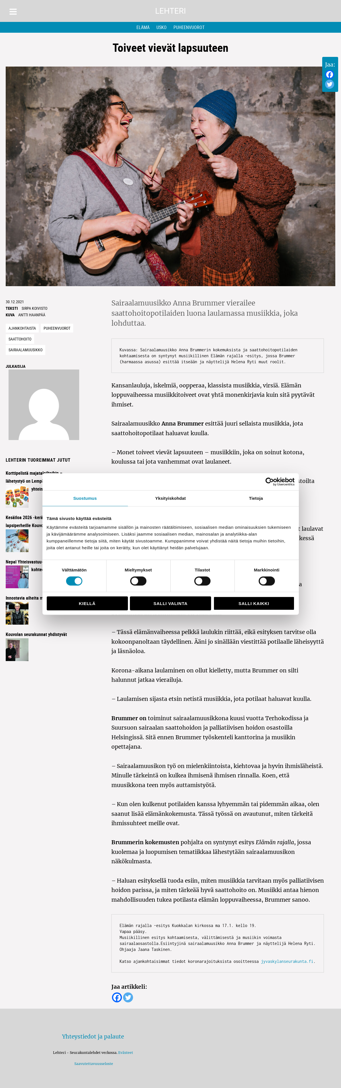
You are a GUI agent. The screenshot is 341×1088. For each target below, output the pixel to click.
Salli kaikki (253, 603)
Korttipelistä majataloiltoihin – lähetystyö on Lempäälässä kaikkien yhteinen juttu (39, 481)
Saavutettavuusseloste (93, 1064)
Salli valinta (170, 603)
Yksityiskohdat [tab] (170, 498)
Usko (161, 27)
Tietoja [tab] (256, 498)
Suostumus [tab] (85, 498)
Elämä (143, 27)
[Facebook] (329, 74)
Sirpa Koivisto (34, 308)
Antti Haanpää (31, 314)
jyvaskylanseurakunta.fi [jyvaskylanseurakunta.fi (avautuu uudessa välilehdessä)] (287, 961)
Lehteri (170, 11)
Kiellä (87, 603)
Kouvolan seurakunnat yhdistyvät (36, 634)
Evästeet (125, 1052)
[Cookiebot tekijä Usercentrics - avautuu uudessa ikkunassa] (270, 481)
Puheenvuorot (189, 27)
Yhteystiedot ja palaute (93, 1036)
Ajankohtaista (22, 328)
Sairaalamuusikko (25, 349)
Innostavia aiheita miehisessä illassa (40, 598)
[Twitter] (329, 84)
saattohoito (20, 339)
